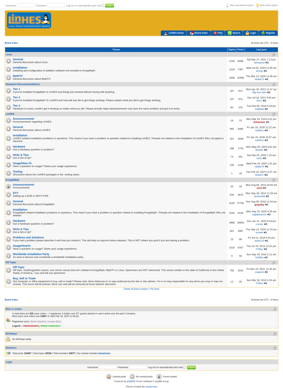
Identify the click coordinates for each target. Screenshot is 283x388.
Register (268, 33)
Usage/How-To (22, 163)
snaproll (259, 272)
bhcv (259, 100)
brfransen (259, 122)
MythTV (18, 75)
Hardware (19, 146)
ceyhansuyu (151, 386)
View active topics (267, 5)
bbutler (259, 149)
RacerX (259, 174)
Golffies (259, 257)
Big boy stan (259, 92)
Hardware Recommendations (22, 84)
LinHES (9, 113)
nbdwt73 (259, 79)
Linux (8, 54)
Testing (17, 171)
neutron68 (259, 196)
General (18, 59)
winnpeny (259, 62)
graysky (259, 204)
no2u (259, 158)
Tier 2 (16, 97)
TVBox (259, 249)
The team (154, 289)
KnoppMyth (12, 179)
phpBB (130, 381)
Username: (11, 5)
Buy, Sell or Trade (24, 278)
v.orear (259, 224)
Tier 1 (16, 89)
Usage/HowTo (22, 245)
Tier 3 (16, 105)
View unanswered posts (239, 5)
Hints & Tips (21, 154)
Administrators (31, 326)
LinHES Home (173, 33)
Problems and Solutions (28, 237)
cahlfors (259, 130)
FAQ (217, 33)
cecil (259, 188)
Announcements (23, 118)
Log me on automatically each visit (84, 5)
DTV (15, 192)
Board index (198, 33)
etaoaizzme (104, 353)
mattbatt (259, 109)
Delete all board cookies (136, 289)
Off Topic (10, 262)
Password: (41, 5)
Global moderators (50, 326)
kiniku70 (259, 240)
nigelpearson (259, 214)
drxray (259, 70)
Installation (20, 67)
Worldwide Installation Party (31, 254)
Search (234, 33)
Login (251, 33)
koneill (259, 232)
